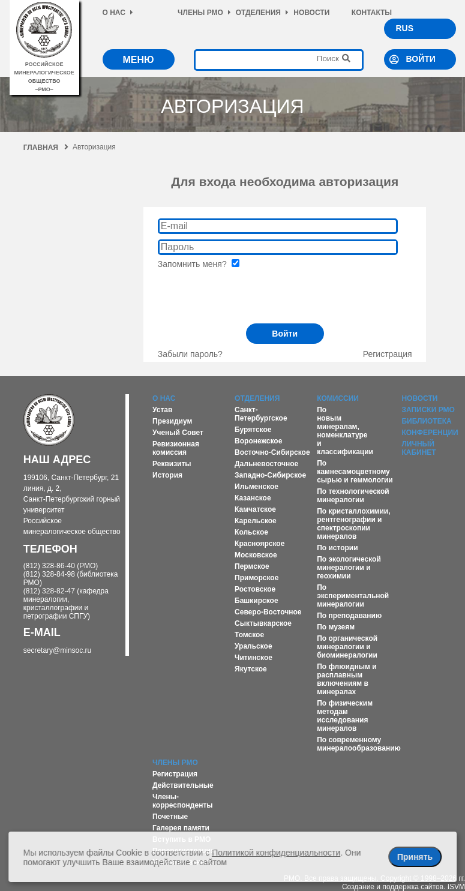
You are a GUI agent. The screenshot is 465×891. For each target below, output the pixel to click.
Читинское (253, 657)
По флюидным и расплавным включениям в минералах (346, 679)
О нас (118, 12)
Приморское (256, 578)
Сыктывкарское (263, 623)
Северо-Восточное (268, 612)
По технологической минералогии (353, 495)
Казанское (253, 498)
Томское (249, 635)
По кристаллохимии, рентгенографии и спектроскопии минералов (353, 524)
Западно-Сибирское (270, 475)
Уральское (253, 646)
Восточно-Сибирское (272, 452)
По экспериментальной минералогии (353, 595)
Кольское (251, 532)
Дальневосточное (266, 464)
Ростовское (255, 589)
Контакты (372, 12)
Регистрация (387, 354)
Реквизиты (171, 464)
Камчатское (255, 509)
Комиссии (338, 398)
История (167, 475)
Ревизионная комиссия (175, 448)
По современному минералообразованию (359, 744)
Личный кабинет (418, 448)
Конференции (429, 432)
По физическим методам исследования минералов (345, 716)
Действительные (183, 785)
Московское (256, 555)
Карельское (256, 521)
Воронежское (258, 441)
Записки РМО (427, 410)
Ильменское (256, 486)
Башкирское (256, 600)
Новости (311, 12)
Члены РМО (204, 12)
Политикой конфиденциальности (276, 852)
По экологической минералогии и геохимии (349, 567)
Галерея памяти (180, 828)
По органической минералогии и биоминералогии (347, 646)
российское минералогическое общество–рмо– (44, 72)
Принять (415, 857)
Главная (45, 147)
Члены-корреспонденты (182, 801)
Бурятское (253, 429)
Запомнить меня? (198, 264)
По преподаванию (349, 615)
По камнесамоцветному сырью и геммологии (355, 471)
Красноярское (259, 543)
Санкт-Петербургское (261, 414)
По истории (337, 548)
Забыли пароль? (190, 354)
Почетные (170, 816)
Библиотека (426, 421)
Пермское (252, 566)
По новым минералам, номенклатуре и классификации (345, 431)
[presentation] (249, 292)
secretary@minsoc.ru (57, 650)
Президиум (172, 421)
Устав (162, 410)
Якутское (251, 669)
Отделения (262, 12)
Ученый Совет (177, 432)
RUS (405, 28)
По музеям (336, 627)
